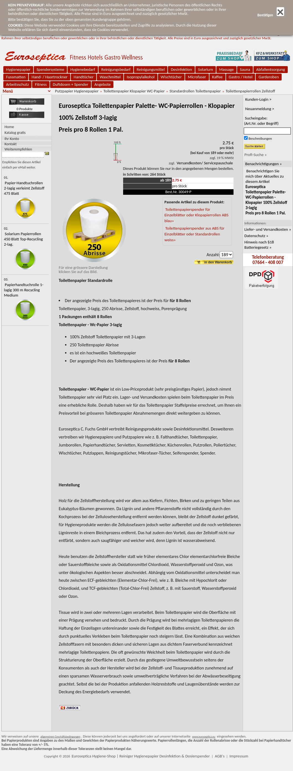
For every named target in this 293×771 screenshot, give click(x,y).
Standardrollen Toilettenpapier (195, 91)
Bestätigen (270, 15)
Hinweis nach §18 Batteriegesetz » (259, 245)
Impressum (238, 756)
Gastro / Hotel (241, 76)
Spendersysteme (50, 69)
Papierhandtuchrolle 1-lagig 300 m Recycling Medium (23, 290)
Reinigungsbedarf (116, 69)
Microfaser (197, 76)
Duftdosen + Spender (70, 84)
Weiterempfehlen (18, 149)
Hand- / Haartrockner (50, 76)
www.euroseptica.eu (203, 736)
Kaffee (217, 76)
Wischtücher (171, 76)
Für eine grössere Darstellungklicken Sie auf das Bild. (93, 267)
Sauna (245, 69)
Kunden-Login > (258, 99)
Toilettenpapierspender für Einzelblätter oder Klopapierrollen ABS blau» (196, 215)
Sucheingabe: (261, 121)
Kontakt (10, 144)
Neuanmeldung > (259, 108)
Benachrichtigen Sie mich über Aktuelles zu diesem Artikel (266, 192)
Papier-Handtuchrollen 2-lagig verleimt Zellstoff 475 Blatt (24, 188)
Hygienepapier (18, 69)
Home (9, 126)
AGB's (219, 756)
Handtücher (84, 76)
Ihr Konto (11, 138)
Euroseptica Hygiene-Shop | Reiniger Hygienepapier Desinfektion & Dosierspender (141, 756)
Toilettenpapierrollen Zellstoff (250, 91)
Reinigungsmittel (151, 69)
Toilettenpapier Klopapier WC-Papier (134, 91)
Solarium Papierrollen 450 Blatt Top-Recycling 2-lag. (23, 239)
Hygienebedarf (82, 69)
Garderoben (268, 76)
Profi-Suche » (255, 154)
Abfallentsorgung (270, 69)
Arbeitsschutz (17, 84)
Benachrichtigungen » (263, 163)
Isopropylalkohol (140, 76)
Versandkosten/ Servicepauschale (205, 162)
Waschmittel (110, 76)
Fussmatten (15, 76)
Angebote (102, 84)
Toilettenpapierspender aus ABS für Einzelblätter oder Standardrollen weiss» (194, 234)
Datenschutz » (256, 235)
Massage (226, 69)
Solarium (205, 69)
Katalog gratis (14, 132)
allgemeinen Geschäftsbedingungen (60, 736)
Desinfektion (181, 69)
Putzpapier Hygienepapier (76, 91)
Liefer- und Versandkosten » (267, 229)
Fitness (40, 84)
